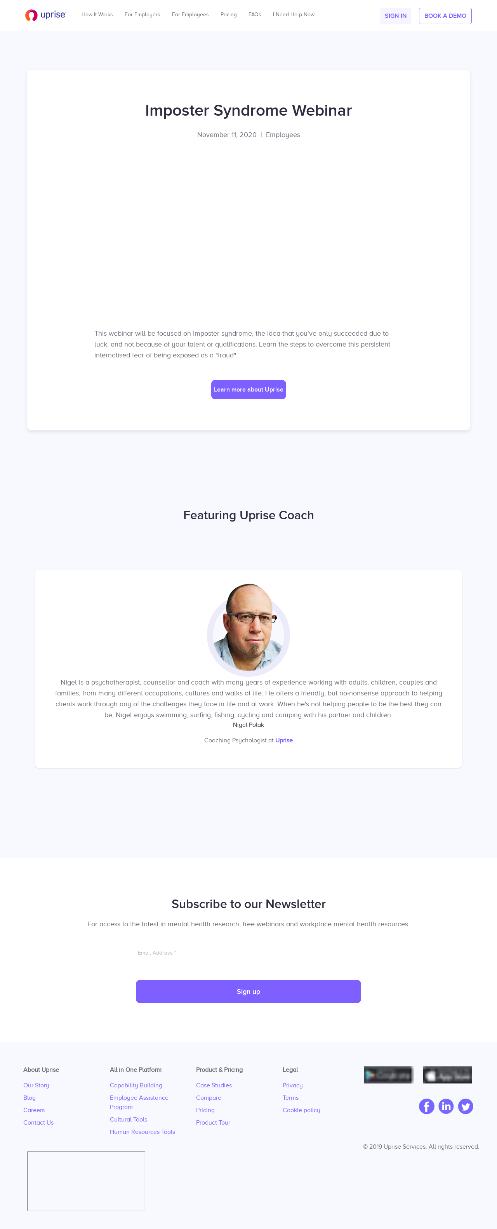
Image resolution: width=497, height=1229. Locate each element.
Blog (29, 1097)
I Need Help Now (294, 12)
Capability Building (136, 1085)
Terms (291, 1097)
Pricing (205, 1110)
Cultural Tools (128, 1119)
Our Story (36, 1085)
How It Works (97, 12)
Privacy (293, 1085)
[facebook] (424, 1107)
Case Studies (214, 1085)
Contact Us (38, 1122)
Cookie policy (301, 1110)
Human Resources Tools (142, 1131)
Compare (208, 1097)
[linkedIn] (444, 1107)
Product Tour (213, 1122)
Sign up (248, 992)
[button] (395, 16)
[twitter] (463, 1107)
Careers (34, 1110)
